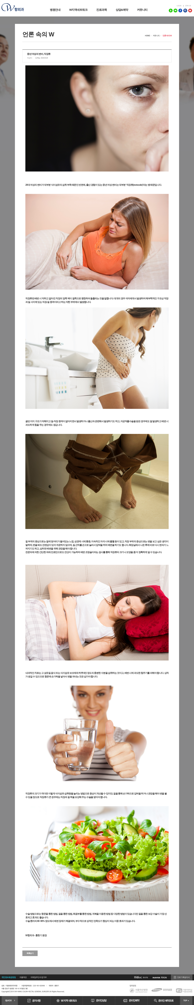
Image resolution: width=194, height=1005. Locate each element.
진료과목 (101, 10)
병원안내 (55, 10)
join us (188, 6)
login (179, 6)
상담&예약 (122, 10)
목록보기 (30, 953)
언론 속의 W (167, 35)
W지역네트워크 (78, 10)
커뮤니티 (142, 10)
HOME (147, 35)
